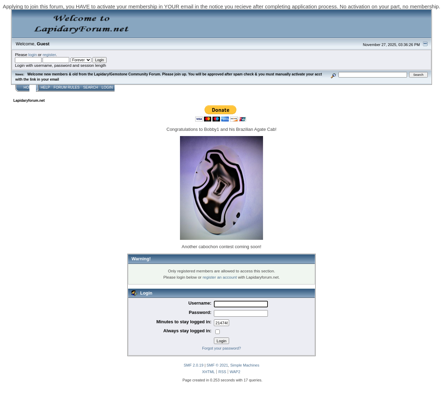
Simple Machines (244, 365)
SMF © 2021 (217, 365)
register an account (219, 277)
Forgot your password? (221, 348)
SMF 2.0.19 (194, 365)
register (49, 54)
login (32, 54)
